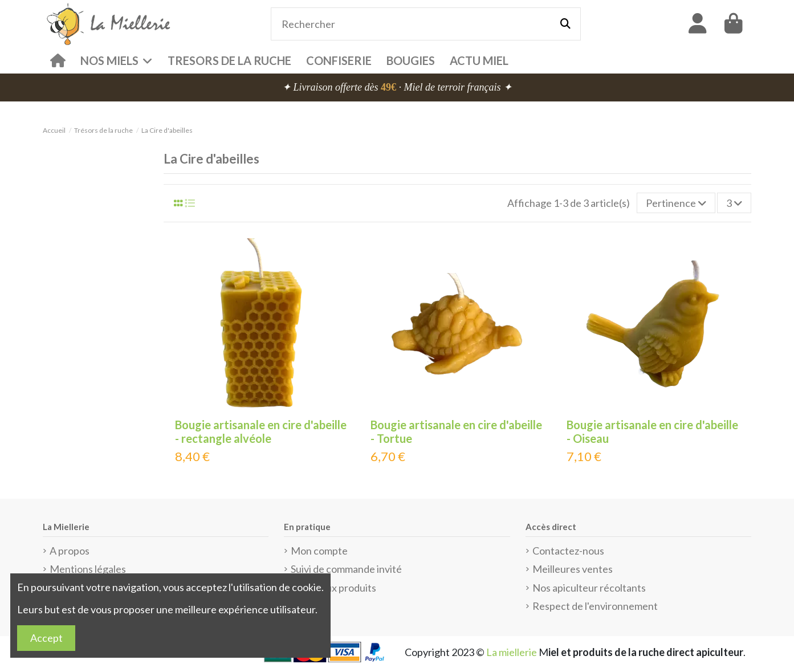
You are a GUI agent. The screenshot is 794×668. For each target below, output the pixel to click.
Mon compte (319, 550)
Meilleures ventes (572, 569)
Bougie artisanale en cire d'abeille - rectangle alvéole (261, 431)
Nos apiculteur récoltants (589, 587)
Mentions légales (88, 569)
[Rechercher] (565, 23)
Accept (46, 638)
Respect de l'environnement (595, 606)
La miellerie (511, 652)
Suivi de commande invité (346, 569)
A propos (69, 550)
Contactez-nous (568, 550)
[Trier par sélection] (676, 203)
